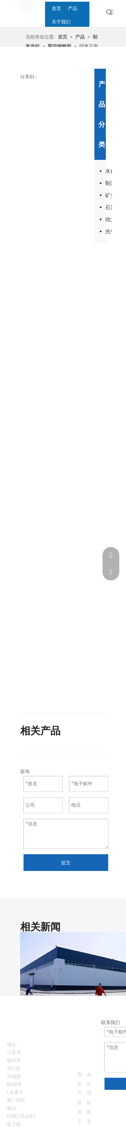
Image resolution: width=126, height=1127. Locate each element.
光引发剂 (108, 231)
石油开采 (108, 207)
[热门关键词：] (109, 12)
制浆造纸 (108, 183)
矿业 (108, 195)
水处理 (108, 171)
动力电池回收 (108, 219)
